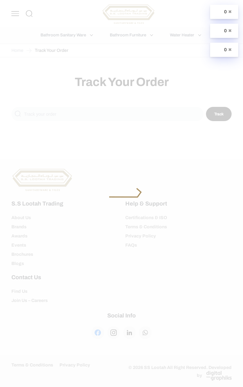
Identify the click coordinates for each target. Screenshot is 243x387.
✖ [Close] (230, 11)
